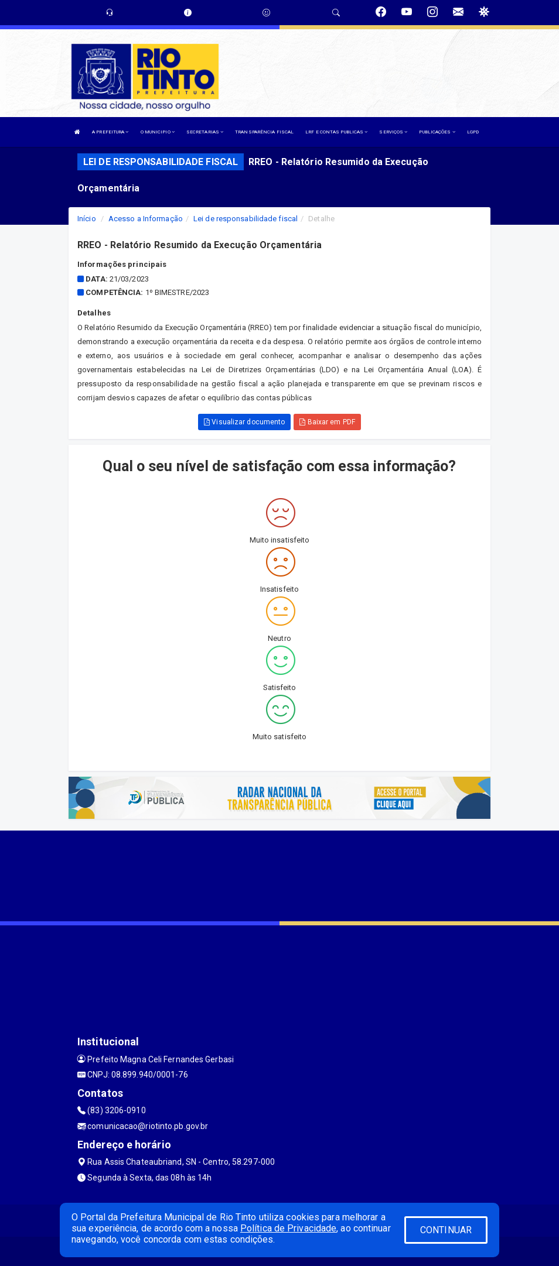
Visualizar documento (244, 422)
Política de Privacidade (288, 1228)
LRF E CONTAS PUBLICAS (336, 132)
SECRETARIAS (204, 132)
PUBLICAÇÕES (437, 132)
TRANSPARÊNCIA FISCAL (264, 132)
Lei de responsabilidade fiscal (245, 218)
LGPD (473, 132)
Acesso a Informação (145, 218)
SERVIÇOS (393, 132)
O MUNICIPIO (158, 132)
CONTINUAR (446, 1230)
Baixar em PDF (327, 422)
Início (86, 218)
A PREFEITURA (110, 132)
